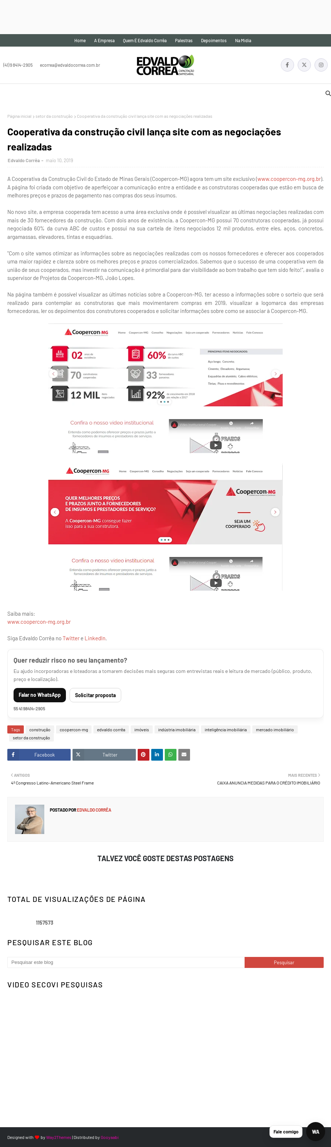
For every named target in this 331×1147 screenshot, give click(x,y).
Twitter (71, 638)
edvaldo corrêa (111, 729)
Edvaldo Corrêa (24, 160)
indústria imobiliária (177, 729)
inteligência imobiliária (226, 729)
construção (40, 729)
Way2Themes (58, 1137)
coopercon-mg (74, 729)
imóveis (141, 729)
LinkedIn (95, 638)
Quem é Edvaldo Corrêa (145, 40)
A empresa (104, 40)
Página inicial (19, 116)
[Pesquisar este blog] (126, 962)
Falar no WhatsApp (40, 695)
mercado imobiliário (275, 729)
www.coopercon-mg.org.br (289, 178)
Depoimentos (214, 40)
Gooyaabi (110, 1137)
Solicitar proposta (95, 695)
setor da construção (54, 116)
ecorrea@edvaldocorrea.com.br (70, 65)
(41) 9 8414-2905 (18, 65)
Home (80, 40)
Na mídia (243, 40)
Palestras (184, 40)
